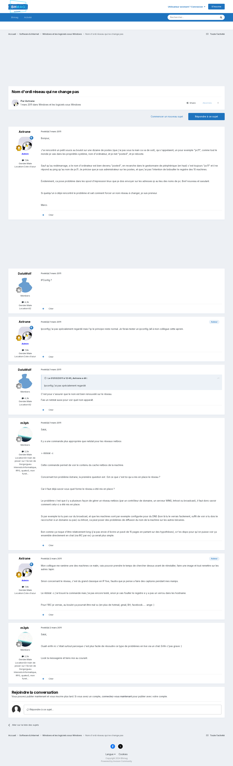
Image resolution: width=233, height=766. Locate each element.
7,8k (25, 160)
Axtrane (30, 101)
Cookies (123, 754)
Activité (28, 17)
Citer (51, 215)
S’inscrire (216, 6)
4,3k (25, 302)
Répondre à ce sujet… (40, 709)
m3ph (24, 423)
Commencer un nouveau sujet (167, 116)
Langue (111, 754)
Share (191, 103)
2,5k (25, 451)
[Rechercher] (185, 17)
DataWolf (24, 273)
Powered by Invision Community (116, 761)
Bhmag (14, 17)
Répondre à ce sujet (206, 116)
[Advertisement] (67, 63)
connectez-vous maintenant (117, 696)
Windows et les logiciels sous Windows (60, 104)
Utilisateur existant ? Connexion (186, 6)
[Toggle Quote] (45, 378)
